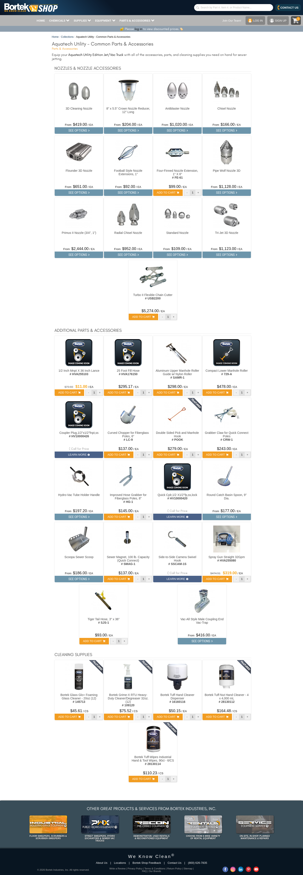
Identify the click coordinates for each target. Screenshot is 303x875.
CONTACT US (288, 7)
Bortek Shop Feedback (147, 862)
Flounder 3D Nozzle (79, 170)
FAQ (144, 871)
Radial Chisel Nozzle (128, 232)
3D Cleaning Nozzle (79, 108)
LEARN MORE (79, 454)
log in (138, 29)
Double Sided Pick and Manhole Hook (177, 436)
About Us (101, 862)
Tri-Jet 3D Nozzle (226, 232)
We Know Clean (151, 856)
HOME (41, 20)
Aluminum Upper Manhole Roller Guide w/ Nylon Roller (177, 374)
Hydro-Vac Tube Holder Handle (79, 495)
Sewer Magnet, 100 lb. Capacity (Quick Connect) (128, 560)
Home (55, 36)
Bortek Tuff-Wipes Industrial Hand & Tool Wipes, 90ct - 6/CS (153, 760)
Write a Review (117, 868)
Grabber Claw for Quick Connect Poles (226, 436)
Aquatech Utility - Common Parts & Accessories (103, 36)
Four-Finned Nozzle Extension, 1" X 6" (177, 174)
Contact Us (174, 862)
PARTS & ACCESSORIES (136, 20)
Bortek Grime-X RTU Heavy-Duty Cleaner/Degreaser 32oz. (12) (128, 700)
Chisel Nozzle (226, 108)
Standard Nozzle (177, 232)
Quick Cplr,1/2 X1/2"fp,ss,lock (177, 496)
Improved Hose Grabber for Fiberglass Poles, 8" (128, 498)
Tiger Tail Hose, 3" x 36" (103, 620)
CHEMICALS (59, 20)
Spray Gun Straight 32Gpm (227, 558)
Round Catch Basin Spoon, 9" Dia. (227, 496)
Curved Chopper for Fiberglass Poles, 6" (128, 436)
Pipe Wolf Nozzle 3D (226, 170)
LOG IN (255, 20)
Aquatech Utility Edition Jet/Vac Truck (95, 55)
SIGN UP (278, 20)
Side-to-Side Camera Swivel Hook (177, 560)
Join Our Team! (231, 20)
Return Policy (174, 868)
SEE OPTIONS (79, 130)
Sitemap (188, 868)
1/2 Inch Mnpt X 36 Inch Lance (79, 372)
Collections (67, 36)
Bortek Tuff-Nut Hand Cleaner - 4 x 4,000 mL (227, 698)
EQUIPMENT (105, 20)
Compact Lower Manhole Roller (227, 372)
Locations (120, 862)
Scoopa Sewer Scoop (79, 557)
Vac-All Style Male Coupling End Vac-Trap (202, 620)
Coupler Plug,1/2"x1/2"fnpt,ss (79, 434)
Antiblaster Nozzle (177, 108)
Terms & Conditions (154, 868)
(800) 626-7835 (197, 862)
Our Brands (155, 871)
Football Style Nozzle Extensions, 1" (128, 172)
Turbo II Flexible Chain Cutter (152, 296)
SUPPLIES (82, 20)
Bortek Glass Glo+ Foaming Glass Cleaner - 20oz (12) (78, 698)
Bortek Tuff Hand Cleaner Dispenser (178, 698)
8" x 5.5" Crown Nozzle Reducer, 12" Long (128, 110)
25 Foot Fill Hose (128, 372)
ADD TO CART (168, 192)
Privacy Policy (134, 868)
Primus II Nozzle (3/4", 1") (79, 232)
